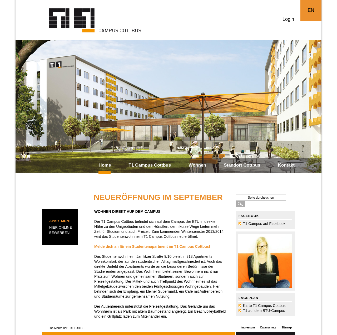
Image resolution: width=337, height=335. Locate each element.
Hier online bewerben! (60, 230)
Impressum (248, 327)
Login (288, 19)
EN (311, 10)
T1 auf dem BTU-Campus (264, 310)
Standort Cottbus (242, 165)
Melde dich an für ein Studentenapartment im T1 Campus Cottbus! (152, 246)
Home (104, 165)
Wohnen (197, 165)
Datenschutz (268, 327)
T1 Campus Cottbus (150, 165)
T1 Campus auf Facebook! (264, 223)
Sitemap (286, 327)
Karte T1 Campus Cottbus (264, 305)
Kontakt (286, 165)
